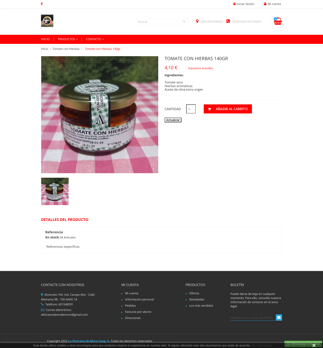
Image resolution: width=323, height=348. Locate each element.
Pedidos (130, 306)
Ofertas (194, 293)
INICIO (45, 39)
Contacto (94, 39)
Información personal (139, 299)
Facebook (41, 4)
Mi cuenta (130, 285)
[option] (55, 191)
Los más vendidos (201, 306)
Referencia (54, 232)
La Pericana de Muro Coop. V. (89, 341)
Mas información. (262, 345)
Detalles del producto (64, 220)
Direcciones (133, 318)
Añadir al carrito (228, 109)
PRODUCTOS (67, 39)
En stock (52, 237)
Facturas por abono (138, 312)
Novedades (196, 299)
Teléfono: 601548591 (57, 304)
